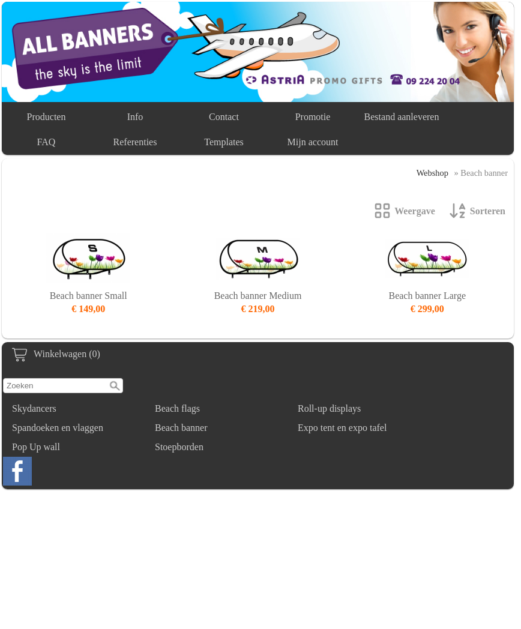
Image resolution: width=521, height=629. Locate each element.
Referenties (135, 142)
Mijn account (313, 142)
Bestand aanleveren (401, 117)
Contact (224, 117)
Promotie (313, 117)
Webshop (432, 173)
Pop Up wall (36, 447)
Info (135, 117)
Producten (46, 117)
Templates (224, 142)
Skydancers (34, 408)
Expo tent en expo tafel (342, 428)
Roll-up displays (329, 408)
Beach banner (181, 428)
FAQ (46, 142)
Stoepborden (179, 447)
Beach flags (177, 408)
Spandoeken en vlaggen (57, 428)
